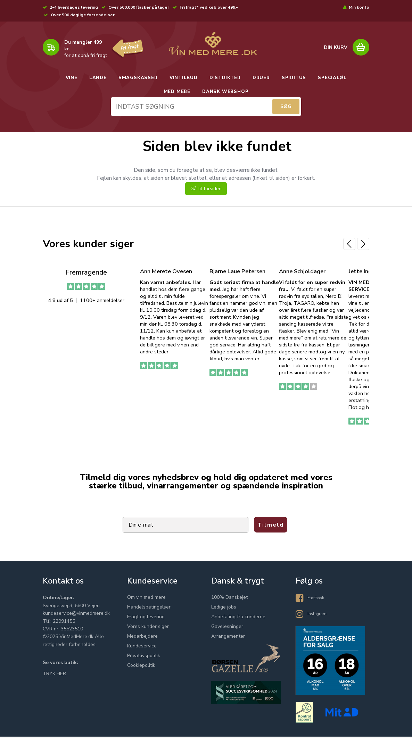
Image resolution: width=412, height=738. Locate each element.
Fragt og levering (146, 618)
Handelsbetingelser (149, 608)
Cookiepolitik (141, 667)
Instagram (318, 615)
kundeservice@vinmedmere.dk (76, 615)
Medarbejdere (142, 638)
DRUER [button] (261, 78)
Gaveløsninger (227, 628)
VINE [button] (71, 78)
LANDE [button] (98, 78)
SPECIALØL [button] (332, 78)
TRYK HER (54, 675)
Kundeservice (142, 647)
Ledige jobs (223, 608)
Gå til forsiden (206, 190)
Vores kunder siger (148, 628)
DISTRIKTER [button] (225, 78)
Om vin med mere (146, 599)
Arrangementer (228, 638)
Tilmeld (270, 527)
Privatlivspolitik (143, 657)
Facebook (318, 599)
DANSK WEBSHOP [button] (225, 92)
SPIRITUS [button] (294, 78)
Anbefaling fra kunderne (238, 618)
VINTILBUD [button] (184, 78)
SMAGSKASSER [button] (138, 78)
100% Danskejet (229, 599)
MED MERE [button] (177, 92)
